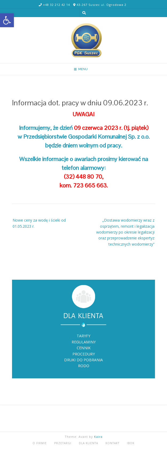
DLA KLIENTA (88, 443)
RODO (83, 365)
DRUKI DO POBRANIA (83, 359)
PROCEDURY (83, 353)
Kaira (98, 437)
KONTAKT (112, 443)
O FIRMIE (40, 443)
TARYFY (83, 335)
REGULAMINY (84, 341)
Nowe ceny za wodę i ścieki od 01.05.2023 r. (39, 223)
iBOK (130, 443)
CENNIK (84, 347)
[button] (7, 20)
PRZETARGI (62, 443)
